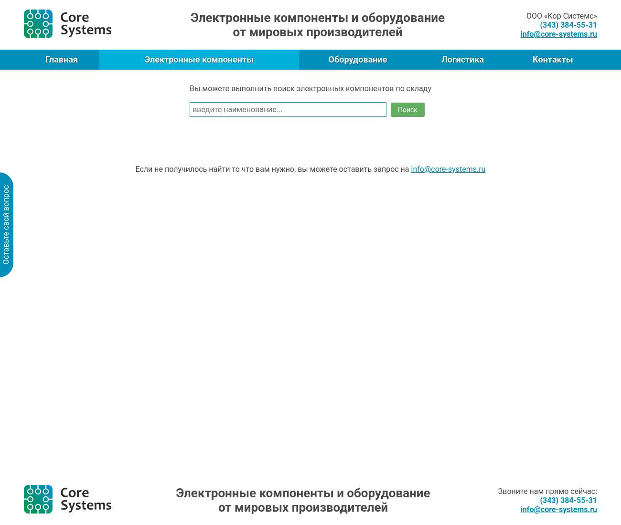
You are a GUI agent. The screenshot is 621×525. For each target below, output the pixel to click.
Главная (61, 59)
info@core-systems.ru (448, 169)
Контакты (553, 59)
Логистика (462, 59)
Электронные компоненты (199, 59)
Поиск (408, 110)
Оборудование (358, 59)
